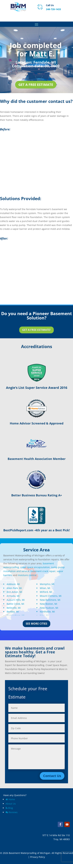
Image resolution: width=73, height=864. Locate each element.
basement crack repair (43, 571)
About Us (11, 803)
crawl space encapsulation (35, 567)
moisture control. (27, 575)
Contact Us (52, 776)
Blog (9, 807)
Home (10, 799)
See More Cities (36, 623)
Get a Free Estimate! (36, 330)
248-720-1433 (53, 9)
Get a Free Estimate (35, 84)
